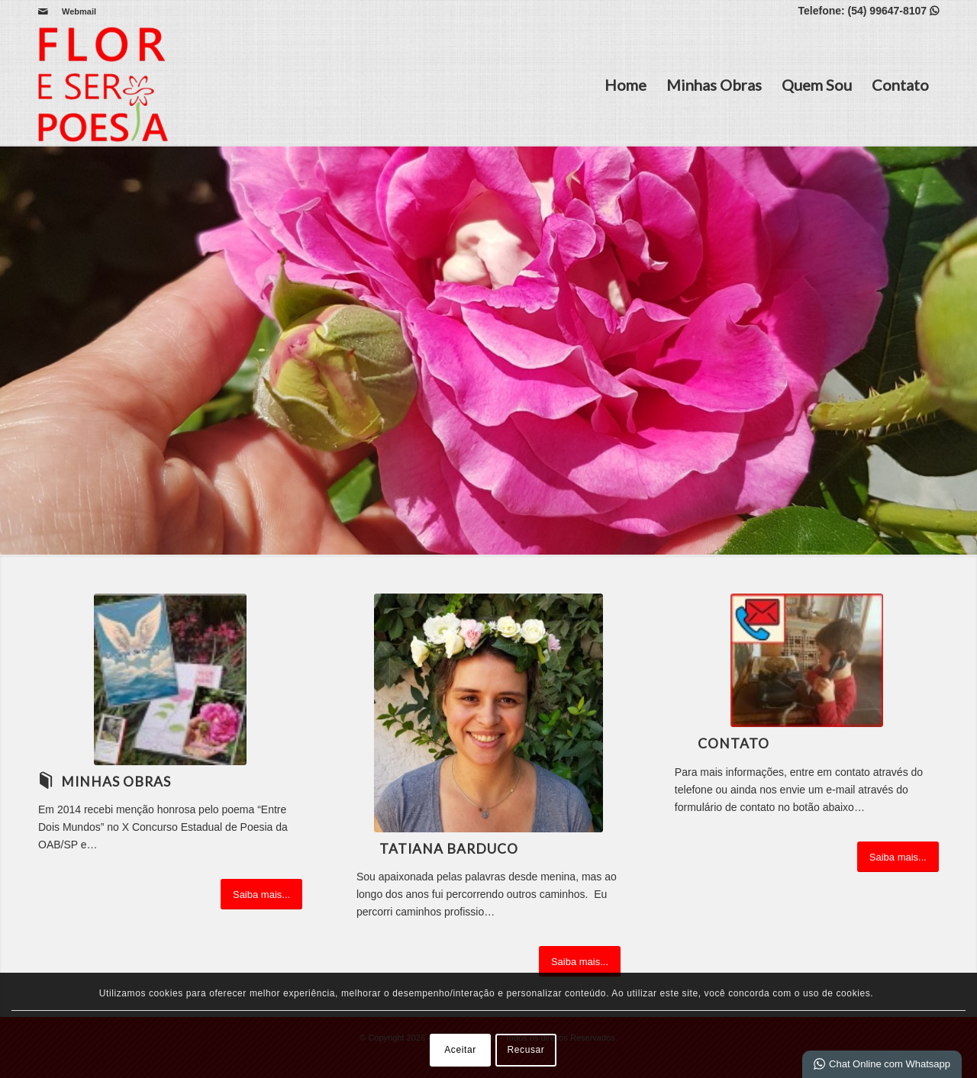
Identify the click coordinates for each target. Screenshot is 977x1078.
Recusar (526, 1049)
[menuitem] (75, 11)
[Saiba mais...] (261, 894)
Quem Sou (817, 85)
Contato (900, 85)
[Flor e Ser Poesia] (103, 85)
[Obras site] (170, 679)
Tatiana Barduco (448, 849)
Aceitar (460, 1049)
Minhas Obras (714, 85)
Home (625, 85)
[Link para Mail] (42, 11)
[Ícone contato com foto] (806, 660)
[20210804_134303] (488, 713)
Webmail (79, 11)
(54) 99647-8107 (893, 11)
